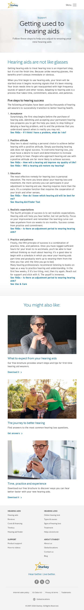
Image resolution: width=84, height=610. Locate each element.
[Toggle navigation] (70, 4)
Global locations (51, 547)
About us (48, 543)
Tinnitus (11, 528)
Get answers (14, 433)
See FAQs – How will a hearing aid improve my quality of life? (43, 162)
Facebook (37, 582)
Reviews (11, 519)
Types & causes (50, 519)
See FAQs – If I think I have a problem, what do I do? (38, 132)
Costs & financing (15, 523)
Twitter (42, 582)
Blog (46, 556)
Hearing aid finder (15, 532)
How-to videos (14, 547)
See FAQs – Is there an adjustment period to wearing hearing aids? (42, 230)
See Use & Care (18, 284)
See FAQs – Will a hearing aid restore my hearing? (37, 165)
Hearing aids (13, 515)
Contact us (48, 552)
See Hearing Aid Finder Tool (25, 202)
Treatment (48, 528)
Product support (15, 543)
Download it (14, 372)
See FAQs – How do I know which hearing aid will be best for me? (42, 197)
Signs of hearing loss (52, 523)
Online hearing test (52, 515)
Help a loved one (51, 532)
